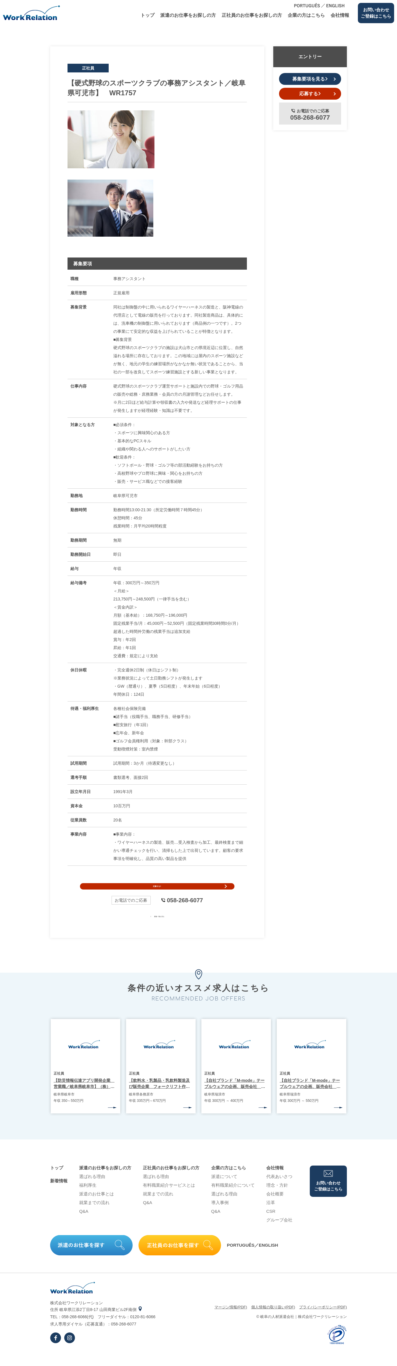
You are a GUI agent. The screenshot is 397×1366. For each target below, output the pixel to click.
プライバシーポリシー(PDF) (323, 1319)
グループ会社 (279, 1232)
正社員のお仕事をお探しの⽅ (252, 15)
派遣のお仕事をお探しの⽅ (188, 15)
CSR (271, 1223)
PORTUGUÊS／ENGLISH (252, 1257)
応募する (157, 892)
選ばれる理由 (92, 1188)
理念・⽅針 (277, 1197)
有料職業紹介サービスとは (169, 1197)
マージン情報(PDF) (230, 1319)
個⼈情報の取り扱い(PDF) (273, 1319)
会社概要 (275, 1206)
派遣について (224, 1188)
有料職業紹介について (233, 1197)
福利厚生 (87, 1197)
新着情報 (59, 1193)
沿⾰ (270, 1214)
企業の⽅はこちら (306, 15)
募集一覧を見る (157, 927)
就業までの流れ (94, 1214)
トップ (147, 15)
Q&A (83, 1223)
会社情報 (340, 15)
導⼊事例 (220, 1214)
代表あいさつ (279, 1188)
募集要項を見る (310, 78)
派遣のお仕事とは (96, 1206)
